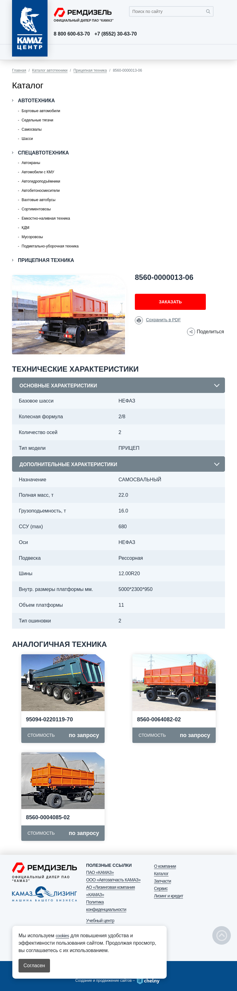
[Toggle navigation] (218, 52)
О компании (165, 866)
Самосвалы (32, 129)
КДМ (25, 228)
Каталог (161, 873)
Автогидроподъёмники (41, 181)
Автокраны (31, 163)
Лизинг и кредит (168, 895)
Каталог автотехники (50, 70)
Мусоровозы (32, 237)
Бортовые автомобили (41, 111)
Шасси (27, 139)
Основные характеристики (58, 385)
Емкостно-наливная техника (46, 218)
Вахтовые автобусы (39, 200)
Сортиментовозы (36, 209)
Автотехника (36, 100)
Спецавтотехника (43, 152)
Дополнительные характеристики (68, 464)
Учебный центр (100, 920)
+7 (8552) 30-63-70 (115, 34)
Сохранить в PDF (163, 319)
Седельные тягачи (37, 120)
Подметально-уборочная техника (50, 246)
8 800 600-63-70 (72, 34)
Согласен (34, 965)
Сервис (161, 888)
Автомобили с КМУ (38, 172)
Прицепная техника (90, 70)
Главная (19, 70)
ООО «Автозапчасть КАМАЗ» (113, 879)
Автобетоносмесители (41, 190)
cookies (62, 935)
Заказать (170, 301)
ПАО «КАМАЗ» (100, 872)
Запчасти (162, 881)
